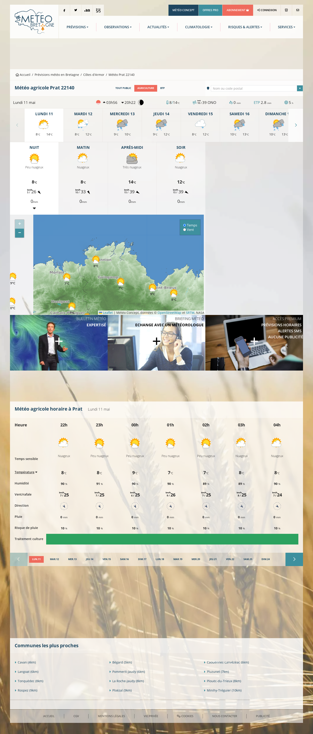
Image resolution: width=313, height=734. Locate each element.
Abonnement (238, 10)
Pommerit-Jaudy (127, 671)
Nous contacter (224, 716)
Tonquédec (29, 681)
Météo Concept (183, 10)
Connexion (267, 10)
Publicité (263, 716)
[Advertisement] (156, 53)
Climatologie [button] (197, 27)
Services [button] (285, 27)
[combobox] (257, 88)
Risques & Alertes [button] (244, 27)
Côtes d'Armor (93, 75)
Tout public (123, 88)
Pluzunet (216, 671)
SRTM (190, 313)
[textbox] (257, 88)
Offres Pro (210, 10)
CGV (76, 716)
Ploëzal (120, 690)
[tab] (36, 559)
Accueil (23, 75)
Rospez (26, 690)
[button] (11, 303)
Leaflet (106, 313)
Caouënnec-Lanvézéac (226, 662)
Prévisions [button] (76, 27)
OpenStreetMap (169, 313)
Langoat (26, 671)
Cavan (25, 662)
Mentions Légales (111, 716)
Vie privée (151, 716)
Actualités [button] (156, 27)
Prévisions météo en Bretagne (57, 75)
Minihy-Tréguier (223, 690)
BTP (162, 88)
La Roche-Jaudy (126, 681)
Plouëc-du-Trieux (222, 681)
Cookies (185, 716)
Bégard (120, 662)
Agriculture (145, 88)
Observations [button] (116, 27)
